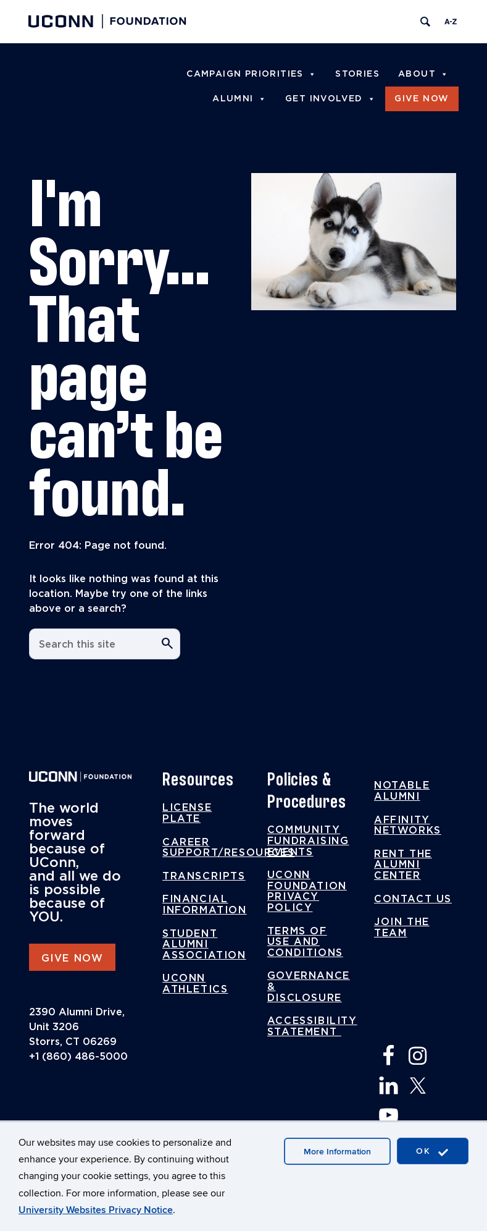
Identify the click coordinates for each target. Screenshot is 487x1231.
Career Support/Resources (228, 847)
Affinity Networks (407, 825)
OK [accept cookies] (432, 1151)
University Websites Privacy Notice (96, 1210)
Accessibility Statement (312, 1026)
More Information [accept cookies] (337, 1151)
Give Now (421, 99)
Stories (357, 74)
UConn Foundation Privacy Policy (307, 891)
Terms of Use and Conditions (305, 942)
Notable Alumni (402, 791)
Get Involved (330, 99)
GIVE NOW (72, 958)
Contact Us (413, 899)
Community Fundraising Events (308, 841)
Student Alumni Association (204, 944)
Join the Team (402, 927)
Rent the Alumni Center (403, 865)
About (423, 74)
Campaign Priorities (251, 74)
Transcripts (204, 876)
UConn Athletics (195, 983)
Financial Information (204, 904)
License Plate (187, 813)
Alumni (239, 99)
